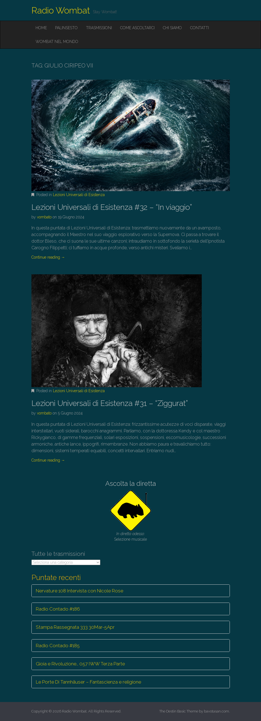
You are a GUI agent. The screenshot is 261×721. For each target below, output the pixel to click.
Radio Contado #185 (58, 645)
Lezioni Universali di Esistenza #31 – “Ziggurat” (109, 403)
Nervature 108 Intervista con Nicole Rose (79, 590)
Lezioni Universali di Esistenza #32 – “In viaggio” (111, 207)
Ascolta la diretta (130, 483)
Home (41, 28)
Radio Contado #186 (58, 609)
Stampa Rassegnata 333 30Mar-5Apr (75, 627)
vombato (44, 217)
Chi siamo (172, 28)
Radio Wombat (60, 10)
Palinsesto (66, 28)
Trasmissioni (99, 28)
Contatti (199, 28)
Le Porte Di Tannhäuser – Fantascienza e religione (88, 682)
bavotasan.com (216, 711)
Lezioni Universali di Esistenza (79, 195)
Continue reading (48, 257)
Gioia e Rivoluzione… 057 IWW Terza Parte (80, 663)
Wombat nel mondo (57, 41)
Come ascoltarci (137, 28)
